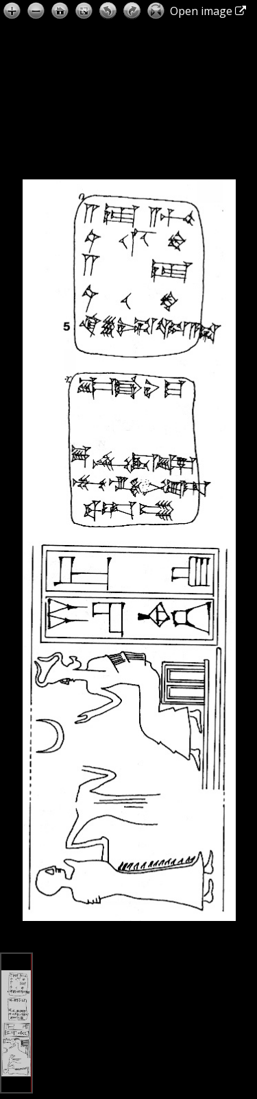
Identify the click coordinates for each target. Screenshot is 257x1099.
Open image (208, 10)
